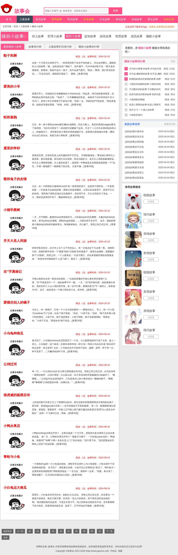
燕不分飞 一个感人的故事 (141, 110)
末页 (5, 537)
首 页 (9, 19)
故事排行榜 (35, 46)
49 (84, 531)
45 (53, 531)
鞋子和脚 (10, 55)
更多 (173, 61)
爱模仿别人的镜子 (16, 302)
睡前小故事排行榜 (89, 46)
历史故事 (105, 19)
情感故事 (137, 19)
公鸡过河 (10, 364)
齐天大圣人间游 (15, 241)
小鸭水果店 (11, 426)
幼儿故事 (38, 36)
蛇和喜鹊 (10, 117)
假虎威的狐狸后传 (16, 395)
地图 (120, 551)
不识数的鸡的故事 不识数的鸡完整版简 (145, 90)
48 (76, 531)
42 (30, 531)
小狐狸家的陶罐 (137, 99)
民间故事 (73, 19)
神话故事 (121, 19)
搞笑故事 (106, 36)
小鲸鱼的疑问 (135, 115)
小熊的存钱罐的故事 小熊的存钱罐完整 (145, 85)
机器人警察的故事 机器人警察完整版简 (145, 105)
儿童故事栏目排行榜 (60, 46)
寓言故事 (153, 19)
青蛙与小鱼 (11, 457)
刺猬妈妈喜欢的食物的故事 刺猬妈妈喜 (145, 80)
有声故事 (57, 19)
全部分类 (169, 19)
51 (100, 531)
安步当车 (139, 152)
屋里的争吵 (11, 148)
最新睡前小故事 (12, 46)
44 (45, 531)
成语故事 (136, 36)
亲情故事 (149, 233)
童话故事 (41, 19)
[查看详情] (83, 74)
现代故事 (149, 214)
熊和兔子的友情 (15, 179)
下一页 (109, 531)
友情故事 (149, 253)
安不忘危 (139, 147)
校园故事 (149, 195)
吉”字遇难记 (12, 271)
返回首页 (7, 531)
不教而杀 (139, 131)
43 (37, 531)
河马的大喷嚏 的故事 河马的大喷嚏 (145, 69)
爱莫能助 (139, 162)
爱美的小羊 (11, 86)
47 (69, 531)
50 (92, 531)
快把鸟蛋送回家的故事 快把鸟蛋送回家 (145, 95)
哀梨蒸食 (139, 177)
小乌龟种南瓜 (13, 333)
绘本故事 (89, 19)
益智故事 (90, 36)
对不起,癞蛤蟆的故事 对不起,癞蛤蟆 (145, 74)
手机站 (113, 551)
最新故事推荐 (132, 124)
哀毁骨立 (139, 172)
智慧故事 (121, 36)
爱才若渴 (139, 167)
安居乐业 (139, 136)
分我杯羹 (139, 141)
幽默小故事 (153, 36)
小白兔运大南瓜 (15, 487)
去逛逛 (151, 201)
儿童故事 (25, 19)
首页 (16, 26)
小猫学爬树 (11, 210)
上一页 (20, 531)
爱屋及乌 (139, 157)
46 (61, 531)
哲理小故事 (54, 36)
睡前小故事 (37, 26)
